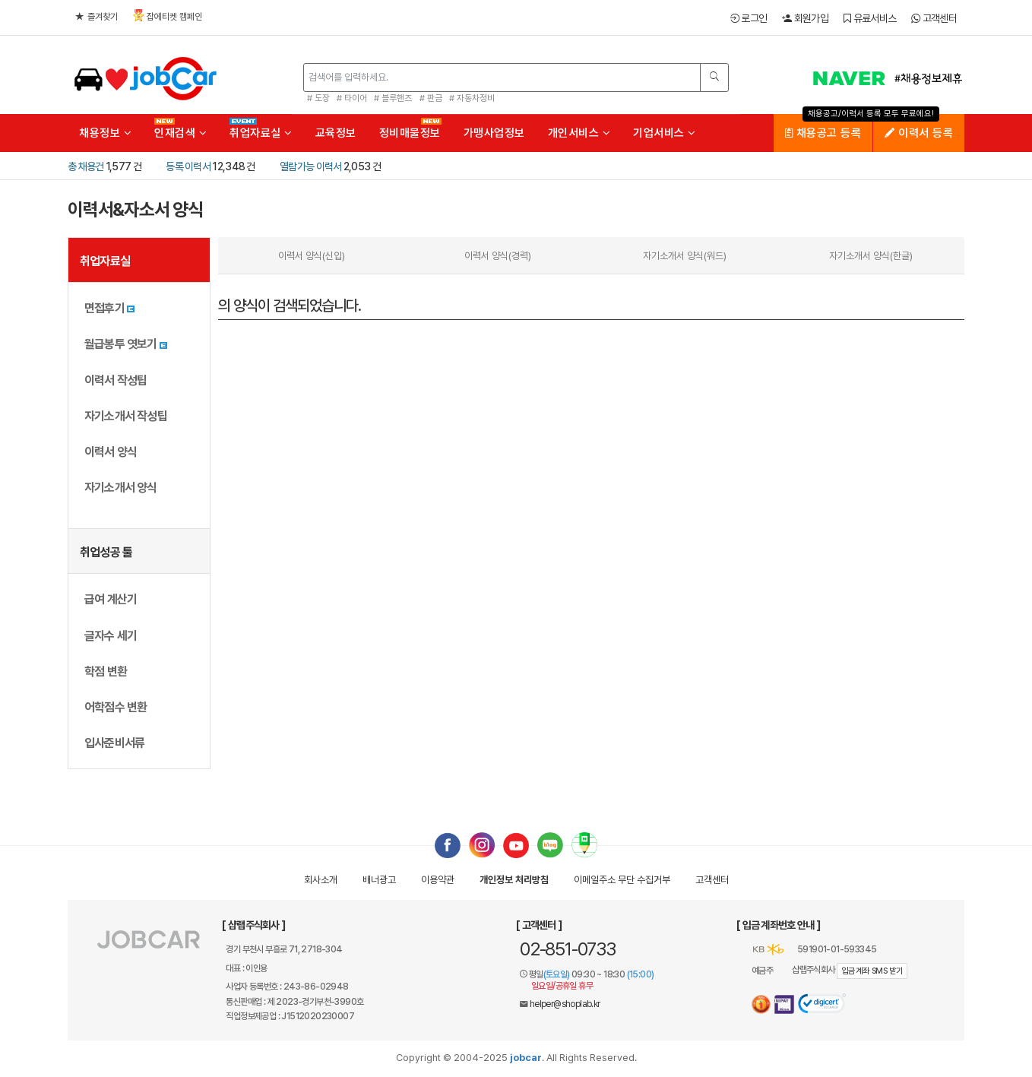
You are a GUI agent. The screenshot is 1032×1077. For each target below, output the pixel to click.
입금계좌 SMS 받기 (872, 971)
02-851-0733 (568, 949)
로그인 (749, 18)
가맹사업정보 (494, 133)
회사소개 (320, 879)
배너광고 (379, 879)
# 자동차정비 (472, 98)
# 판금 (430, 98)
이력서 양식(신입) (311, 255)
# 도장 (318, 98)
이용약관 (437, 879)
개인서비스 (579, 133)
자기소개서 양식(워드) (685, 255)
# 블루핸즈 (393, 98)
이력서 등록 (919, 133)
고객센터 (934, 18)
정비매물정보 (410, 133)
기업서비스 (664, 133)
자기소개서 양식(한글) (871, 255)
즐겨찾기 (96, 17)
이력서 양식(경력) (497, 255)
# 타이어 (352, 98)
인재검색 (180, 133)
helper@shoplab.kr (565, 1004)
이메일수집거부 (622, 879)
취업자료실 (261, 133)
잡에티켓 (167, 15)
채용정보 (105, 133)
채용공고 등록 (823, 133)
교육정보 (335, 133)
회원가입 (805, 18)
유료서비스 (870, 18)
